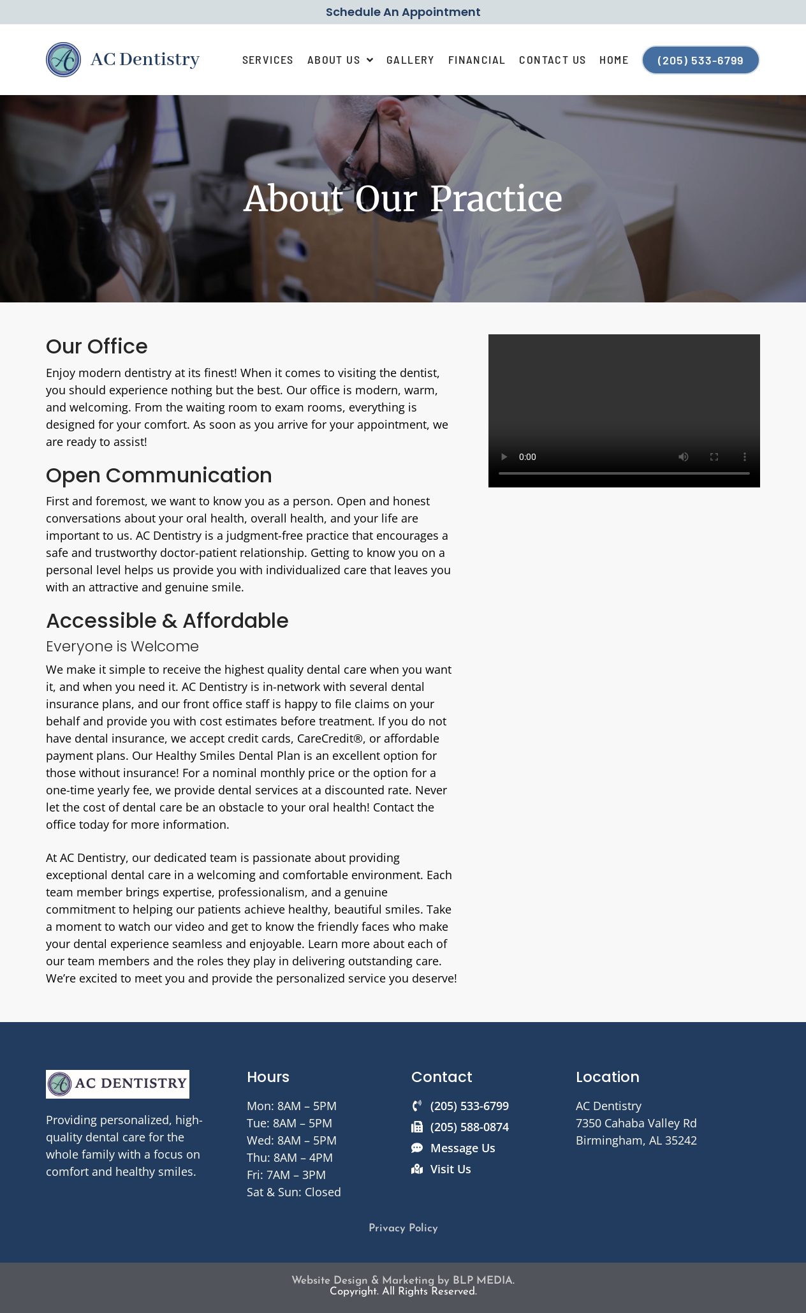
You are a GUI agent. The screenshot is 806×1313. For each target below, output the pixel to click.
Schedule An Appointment (403, 12)
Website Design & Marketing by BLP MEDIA (402, 1280)
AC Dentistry (145, 60)
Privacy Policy (403, 1228)
